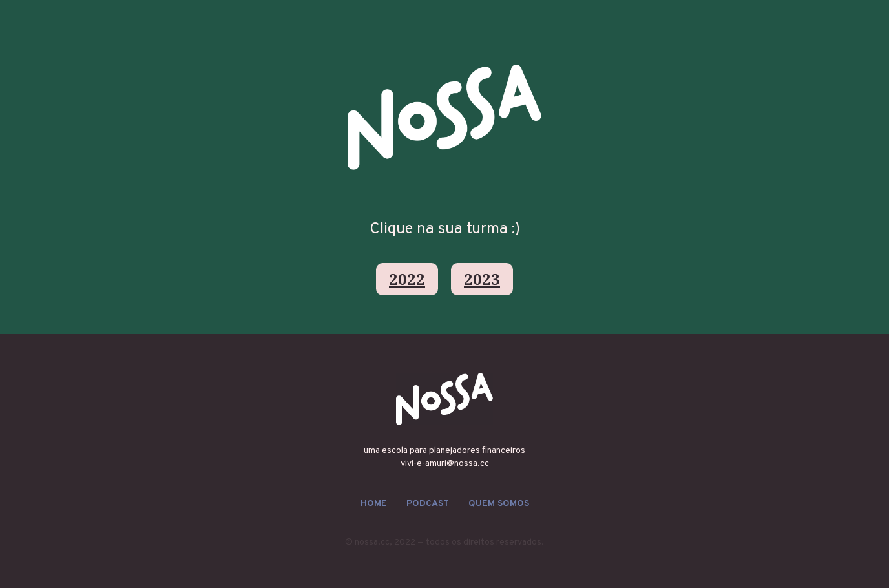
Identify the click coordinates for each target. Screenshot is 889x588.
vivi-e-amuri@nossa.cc (445, 463)
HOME (374, 503)
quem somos (498, 503)
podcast (427, 503)
